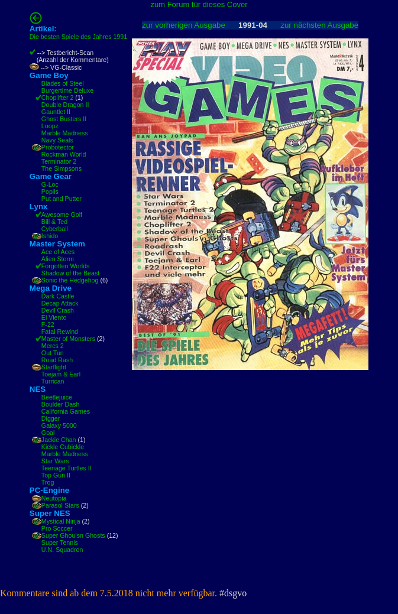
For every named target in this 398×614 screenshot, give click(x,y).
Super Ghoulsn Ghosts (73, 535)
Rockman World (63, 154)
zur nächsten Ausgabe (319, 25)
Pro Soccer (57, 528)
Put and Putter (61, 198)
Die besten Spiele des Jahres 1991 (78, 36)
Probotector (57, 147)
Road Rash (57, 359)
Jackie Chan (58, 439)
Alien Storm (57, 258)
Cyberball (54, 228)
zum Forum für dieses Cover (199, 4)
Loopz (50, 125)
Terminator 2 (58, 161)
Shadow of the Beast (70, 273)
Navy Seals (57, 140)
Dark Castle (58, 296)
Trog (47, 482)
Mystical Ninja (60, 521)
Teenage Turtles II (66, 468)
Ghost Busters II (63, 118)
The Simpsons (61, 168)
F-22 (47, 324)
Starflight (53, 367)
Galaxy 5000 (59, 425)
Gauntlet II (55, 111)
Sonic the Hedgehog (70, 280)
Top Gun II (55, 475)
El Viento (53, 317)
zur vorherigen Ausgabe (183, 25)
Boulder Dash (60, 404)
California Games (65, 411)
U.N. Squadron (62, 549)
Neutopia (54, 498)
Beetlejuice (56, 397)
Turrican (52, 381)
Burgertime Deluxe (67, 90)
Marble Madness (64, 133)
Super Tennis (59, 542)
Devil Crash (57, 310)
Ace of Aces (58, 251)
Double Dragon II (65, 104)
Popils (50, 191)
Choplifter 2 (57, 97)
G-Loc (50, 184)
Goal (48, 432)
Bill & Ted (54, 221)
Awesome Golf (61, 214)
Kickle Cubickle (62, 446)
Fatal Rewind (59, 331)
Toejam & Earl (60, 374)
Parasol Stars (60, 505)
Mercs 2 (52, 345)
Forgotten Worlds (65, 265)
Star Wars (55, 460)
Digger (50, 418)
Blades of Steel (62, 83)
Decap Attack (60, 303)
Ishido (49, 235)
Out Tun (52, 352)
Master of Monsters (68, 338)
